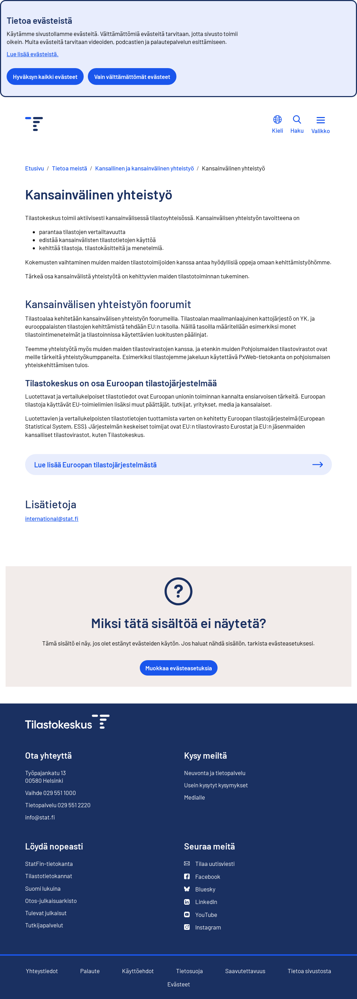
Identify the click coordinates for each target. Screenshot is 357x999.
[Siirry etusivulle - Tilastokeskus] (34, 125)
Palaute (90, 971)
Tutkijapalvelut (44, 924)
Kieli (277, 124)
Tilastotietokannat (48, 876)
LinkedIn (200, 901)
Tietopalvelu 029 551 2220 (58, 804)
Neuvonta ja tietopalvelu (214, 772)
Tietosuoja (189, 971)
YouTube (200, 914)
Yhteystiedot (42, 970)
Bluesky (199, 889)
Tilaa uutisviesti (209, 863)
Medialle (194, 797)
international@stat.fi (51, 518)
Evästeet (178, 984)
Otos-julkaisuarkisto (51, 900)
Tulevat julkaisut (46, 912)
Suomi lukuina (43, 888)
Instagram (202, 927)
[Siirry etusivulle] (67, 722)
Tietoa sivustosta (309, 971)
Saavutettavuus (245, 971)
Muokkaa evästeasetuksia (178, 667)
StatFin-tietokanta (49, 863)
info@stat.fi (40, 817)
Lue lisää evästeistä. (33, 53)
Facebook (202, 876)
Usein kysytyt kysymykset (216, 784)
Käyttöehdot (138, 971)
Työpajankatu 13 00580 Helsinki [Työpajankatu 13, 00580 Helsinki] (45, 776)
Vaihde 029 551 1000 (50, 792)
